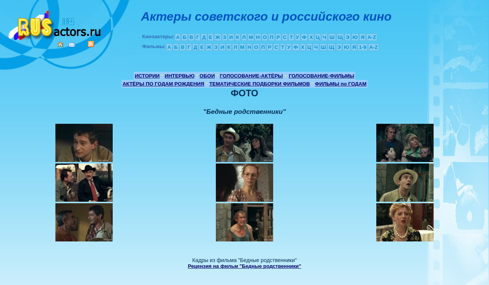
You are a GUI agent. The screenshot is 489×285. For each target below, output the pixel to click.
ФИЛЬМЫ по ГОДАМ (340, 84)
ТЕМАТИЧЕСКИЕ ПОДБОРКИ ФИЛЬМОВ (259, 84)
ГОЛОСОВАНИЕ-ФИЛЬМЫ (322, 76)
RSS (91, 44)
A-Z (372, 37)
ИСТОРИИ (147, 76)
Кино (55, 24)
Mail (72, 45)
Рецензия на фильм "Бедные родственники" (244, 266)
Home (60, 44)
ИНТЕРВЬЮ (179, 76)
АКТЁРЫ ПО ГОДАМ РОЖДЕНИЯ (163, 84)
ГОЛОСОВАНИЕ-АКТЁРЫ (251, 76)
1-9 (362, 47)
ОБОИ (207, 76)
